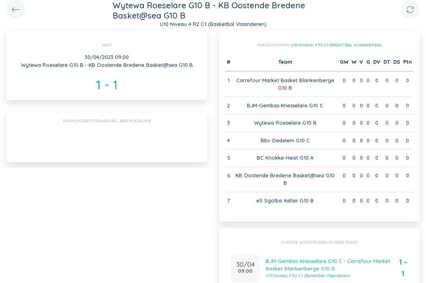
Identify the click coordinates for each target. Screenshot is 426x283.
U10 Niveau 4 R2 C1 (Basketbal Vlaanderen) (336, 45)
